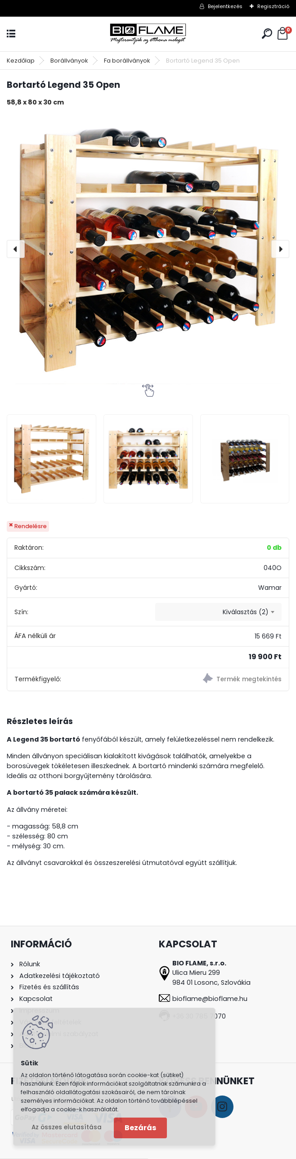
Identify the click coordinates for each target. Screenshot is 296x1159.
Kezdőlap (21, 60)
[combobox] (218, 612)
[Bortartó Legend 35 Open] (148, 249)
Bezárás (140, 1128)
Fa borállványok (127, 60)
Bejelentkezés (225, 6)
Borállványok (69, 60)
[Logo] (148, 34)
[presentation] (16, 249)
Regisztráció (273, 6)
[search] (267, 33)
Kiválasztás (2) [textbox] (246, 611)
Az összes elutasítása (66, 1127)
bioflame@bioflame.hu (209, 998)
